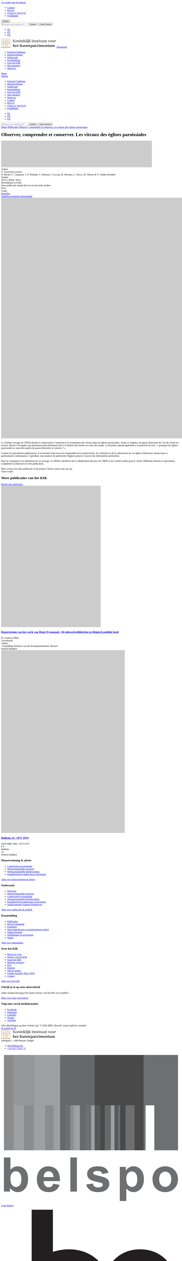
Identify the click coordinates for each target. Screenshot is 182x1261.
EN (8, 35)
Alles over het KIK (10, 981)
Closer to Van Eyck (16, 13)
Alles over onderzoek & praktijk (16, 909)
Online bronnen (14, 932)
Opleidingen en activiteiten (20, 935)
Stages (10, 937)
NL (8, 29)
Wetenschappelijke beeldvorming (23, 871)
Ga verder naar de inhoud (13, 2)
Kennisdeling (13, 60)
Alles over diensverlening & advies (18, 879)
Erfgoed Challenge (16, 52)
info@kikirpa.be (15, 1045)
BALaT (11, 10)
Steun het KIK (14, 959)
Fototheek (12, 927)
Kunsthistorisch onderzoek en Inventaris (26, 874)
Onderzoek (12, 57)
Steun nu (11, 68)
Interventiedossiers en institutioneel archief (28, 929)
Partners (11, 968)
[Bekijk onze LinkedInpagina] (11, 1015)
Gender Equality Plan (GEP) (21, 973)
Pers (9, 965)
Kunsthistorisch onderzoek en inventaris (26, 902)
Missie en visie (14, 954)
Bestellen (5, 193)
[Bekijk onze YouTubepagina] (11, 1020)
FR (8, 32)
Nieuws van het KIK (17, 957)
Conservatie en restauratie (19, 866)
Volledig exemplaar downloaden (16, 196)
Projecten (11, 891)
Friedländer (12, 15)
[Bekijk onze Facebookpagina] (12, 1009)
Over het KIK (13, 63)
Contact (11, 7)
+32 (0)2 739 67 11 (16, 1048)
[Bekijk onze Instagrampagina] (12, 1012)
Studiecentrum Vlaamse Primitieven (24, 904)
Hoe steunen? (13, 65)
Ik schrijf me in (8, 1028)
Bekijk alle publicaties (12, 484)
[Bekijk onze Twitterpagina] (10, 1017)
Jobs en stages (14, 970)
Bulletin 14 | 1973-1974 (14, 838)
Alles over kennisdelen (12, 943)
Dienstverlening (15, 55)
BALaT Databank (15, 924)
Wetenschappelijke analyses (20, 869)
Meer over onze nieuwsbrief (14, 998)
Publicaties (12, 921)
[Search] (14, 24)
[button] (4, 73)
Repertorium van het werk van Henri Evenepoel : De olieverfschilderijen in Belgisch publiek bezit (60, 632)
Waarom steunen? (15, 962)
